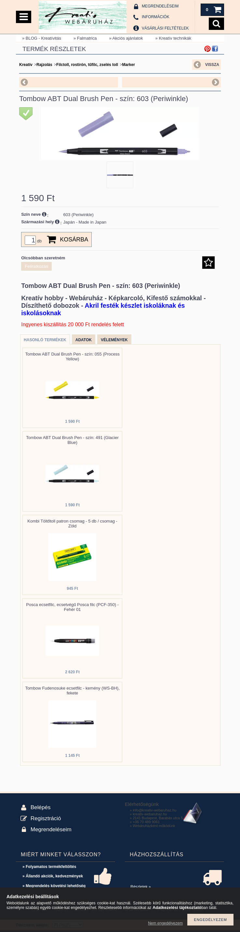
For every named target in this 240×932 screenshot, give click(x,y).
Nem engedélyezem (165, 923)
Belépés (40, 807)
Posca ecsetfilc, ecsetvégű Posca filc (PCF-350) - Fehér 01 (72, 607)
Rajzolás (44, 64)
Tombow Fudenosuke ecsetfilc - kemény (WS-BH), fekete (72, 690)
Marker (128, 64)
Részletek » (140, 887)
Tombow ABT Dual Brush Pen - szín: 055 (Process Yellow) (72, 356)
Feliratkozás (36, 266)
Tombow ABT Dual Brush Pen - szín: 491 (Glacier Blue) (72, 440)
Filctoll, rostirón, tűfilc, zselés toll (87, 64)
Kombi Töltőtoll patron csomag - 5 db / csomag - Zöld (72, 523)
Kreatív (26, 64)
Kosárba (74, 239)
